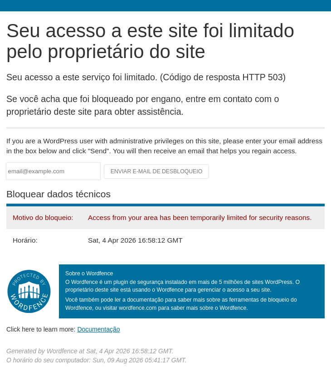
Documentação (98, 329)
